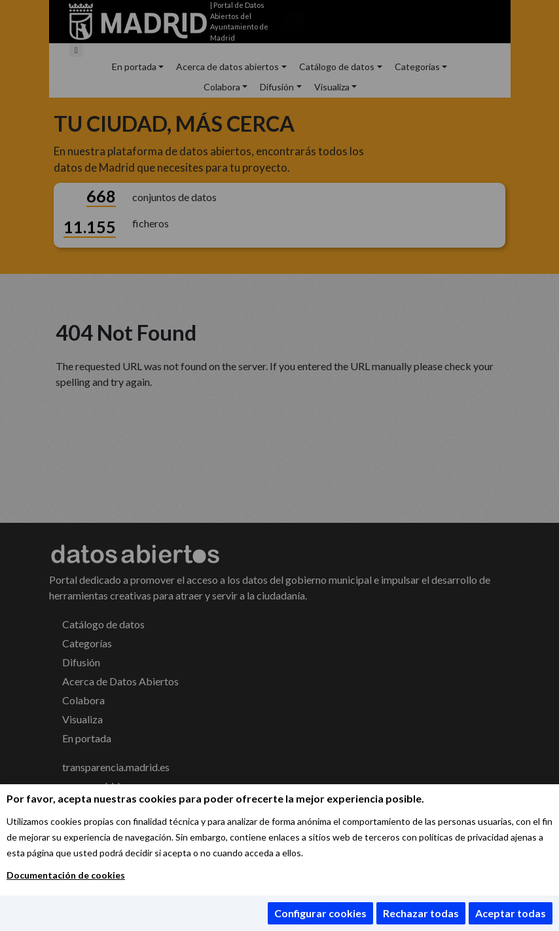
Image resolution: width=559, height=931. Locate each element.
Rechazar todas (421, 913)
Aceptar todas (510, 913)
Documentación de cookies (66, 875)
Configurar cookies (320, 913)
